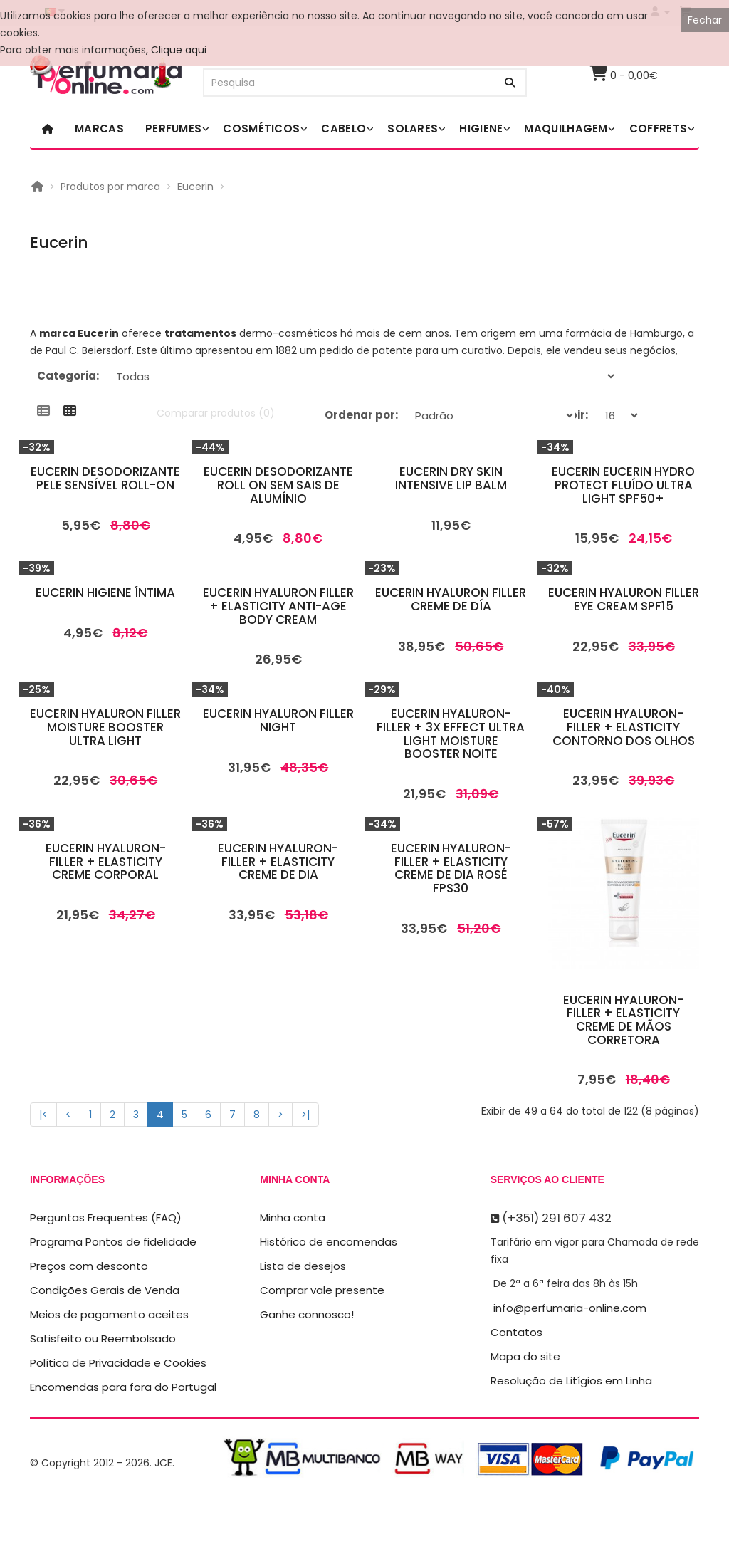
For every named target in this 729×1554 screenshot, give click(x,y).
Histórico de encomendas (328, 1241)
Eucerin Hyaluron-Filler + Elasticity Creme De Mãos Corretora (623, 1019)
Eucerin (195, 186)
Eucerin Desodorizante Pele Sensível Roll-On (105, 478)
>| (305, 1114)
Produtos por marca (110, 186)
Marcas (99, 128)
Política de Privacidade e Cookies (118, 1362)
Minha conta (292, 1217)
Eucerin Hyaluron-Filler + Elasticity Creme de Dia (278, 861)
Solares (412, 128)
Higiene (481, 128)
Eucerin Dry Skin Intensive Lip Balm (451, 478)
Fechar (705, 20)
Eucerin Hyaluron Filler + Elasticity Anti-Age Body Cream (278, 605)
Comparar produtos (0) (216, 413)
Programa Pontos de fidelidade (113, 1241)
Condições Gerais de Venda (104, 1290)
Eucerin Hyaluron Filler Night (278, 720)
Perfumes (173, 128)
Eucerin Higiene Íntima (105, 592)
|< (43, 1114)
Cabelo (343, 128)
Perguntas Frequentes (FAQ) (106, 1217)
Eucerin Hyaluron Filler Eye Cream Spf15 (623, 599)
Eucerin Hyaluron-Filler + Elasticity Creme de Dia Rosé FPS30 (451, 868)
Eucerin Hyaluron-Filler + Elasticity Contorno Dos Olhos (623, 727)
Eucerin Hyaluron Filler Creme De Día (450, 599)
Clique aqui (178, 50)
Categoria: (68, 375)
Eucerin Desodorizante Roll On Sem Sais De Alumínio (278, 484)
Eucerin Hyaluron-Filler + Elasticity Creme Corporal (106, 861)
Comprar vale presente (322, 1290)
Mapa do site (525, 1356)
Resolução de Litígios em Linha (571, 1380)
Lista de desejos (303, 1265)
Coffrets (658, 128)
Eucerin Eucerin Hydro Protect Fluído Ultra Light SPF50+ (623, 484)
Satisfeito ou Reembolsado (103, 1338)
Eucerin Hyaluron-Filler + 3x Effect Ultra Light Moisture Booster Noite (451, 733)
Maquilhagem (565, 128)
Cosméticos (261, 128)
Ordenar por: (361, 414)
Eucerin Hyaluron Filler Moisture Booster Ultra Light (105, 727)
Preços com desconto (89, 1265)
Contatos (516, 1332)
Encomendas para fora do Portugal (123, 1387)
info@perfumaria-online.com (569, 1307)
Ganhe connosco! (307, 1314)
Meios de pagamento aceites (109, 1314)
